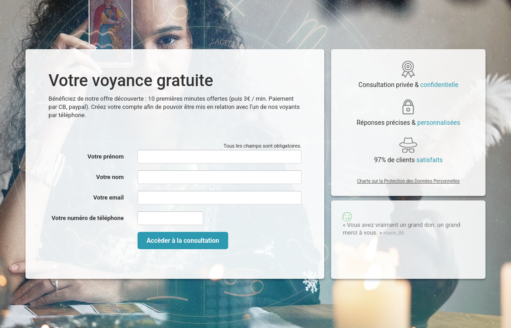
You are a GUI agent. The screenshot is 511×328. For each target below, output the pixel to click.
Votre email (108, 197)
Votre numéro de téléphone (87, 218)
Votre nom (110, 177)
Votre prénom (105, 156)
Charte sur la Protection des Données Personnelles (408, 181)
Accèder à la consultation (183, 240)
